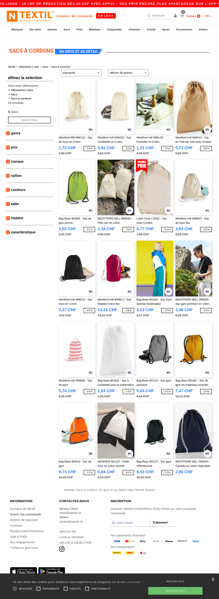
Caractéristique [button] (23, 227)
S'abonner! (160, 517)
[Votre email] (130, 517)
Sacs (67, 29)
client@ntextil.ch (70, 507)
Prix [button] (14, 142)
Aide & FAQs (18, 531)
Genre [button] (16, 128)
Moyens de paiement (24, 514)
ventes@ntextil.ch (71, 516)
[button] (176, 16)
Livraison (62, 16)
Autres (203, 29)
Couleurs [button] (18, 184)
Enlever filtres (29, 114)
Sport (165, 29)
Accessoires (184, 29)
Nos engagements (22, 537)
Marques (17, 29)
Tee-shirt (35, 29)
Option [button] (16, 170)
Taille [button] (15, 199)
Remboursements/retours (27, 525)
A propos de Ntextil (22, 503)
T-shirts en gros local (24, 542)
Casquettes (114, 29)
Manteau (95, 29)
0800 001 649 (68, 526)
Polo (80, 29)
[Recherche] (158, 15)
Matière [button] (17, 213)
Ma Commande (82, 16)
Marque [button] (17, 156)
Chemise (134, 29)
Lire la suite (133, 582)
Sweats (52, 29)
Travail (151, 29)
